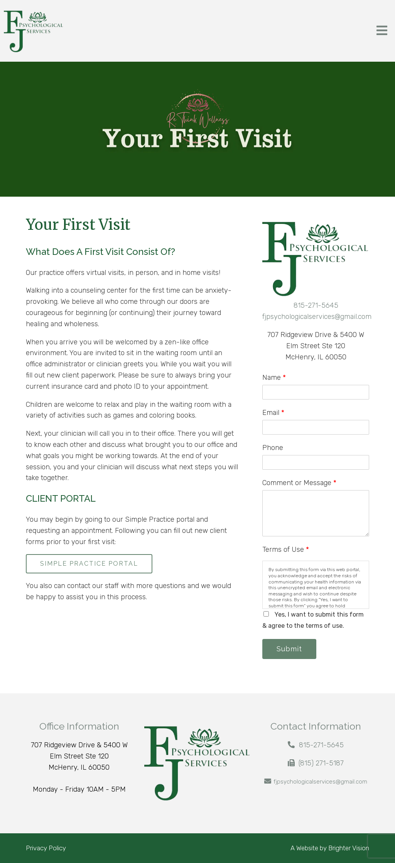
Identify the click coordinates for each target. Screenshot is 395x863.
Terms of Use (285, 549)
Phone (272, 447)
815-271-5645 (316, 305)
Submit (289, 649)
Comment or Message (299, 483)
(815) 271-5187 (321, 763)
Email (273, 412)
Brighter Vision (348, 848)
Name (274, 377)
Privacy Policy (46, 848)
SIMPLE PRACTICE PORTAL (89, 563)
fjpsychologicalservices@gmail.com (316, 316)
